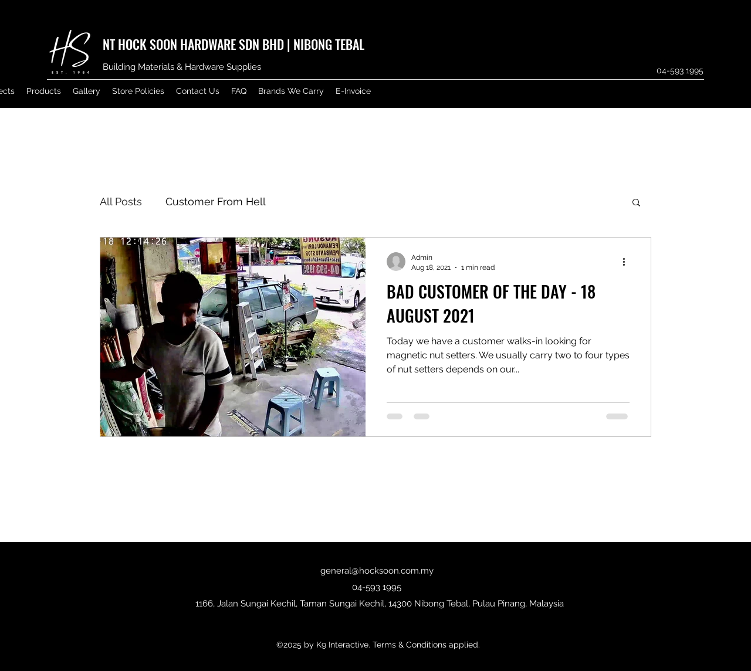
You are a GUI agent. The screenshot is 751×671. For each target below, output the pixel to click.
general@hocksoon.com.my (377, 570)
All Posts (121, 201)
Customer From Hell (215, 201)
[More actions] (628, 262)
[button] (636, 203)
